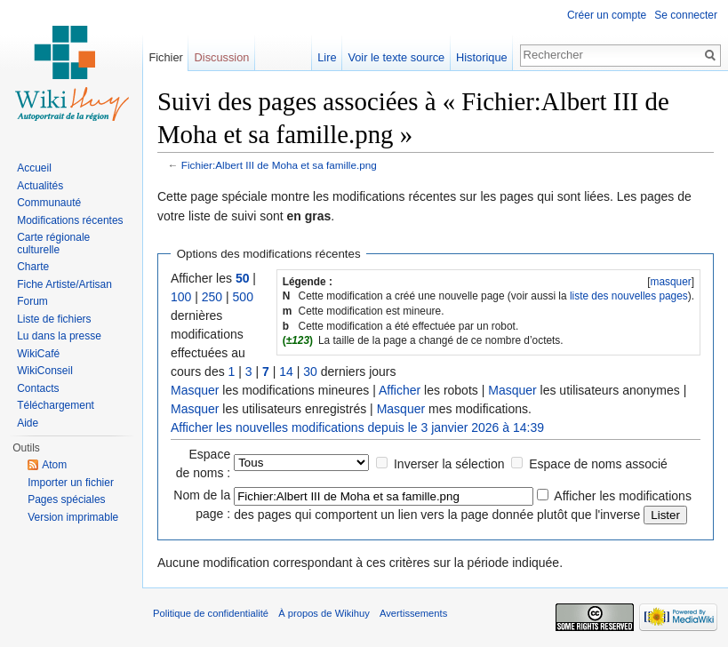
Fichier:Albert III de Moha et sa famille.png (279, 165)
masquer (670, 282)
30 (310, 371)
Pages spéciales (66, 499)
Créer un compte (606, 15)
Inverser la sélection (449, 464)
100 (181, 297)
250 (212, 297)
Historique (482, 57)
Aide (27, 423)
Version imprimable (73, 517)
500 (243, 297)
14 (286, 371)
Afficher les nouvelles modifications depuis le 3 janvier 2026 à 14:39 (357, 427)
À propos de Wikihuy (324, 613)
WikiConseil (45, 370)
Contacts (38, 388)
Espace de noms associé (598, 464)
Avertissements (413, 613)
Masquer (195, 390)
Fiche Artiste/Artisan (64, 284)
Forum (32, 301)
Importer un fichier (71, 482)
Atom (54, 465)
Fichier (165, 57)
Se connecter (685, 15)
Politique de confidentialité (210, 613)
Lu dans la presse (59, 336)
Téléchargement (55, 405)
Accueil (34, 168)
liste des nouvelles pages (629, 296)
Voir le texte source (396, 57)
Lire (326, 57)
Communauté (49, 202)
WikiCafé (38, 353)
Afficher (399, 390)
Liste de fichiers (54, 319)
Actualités (40, 186)
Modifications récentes (70, 220)
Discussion (222, 57)
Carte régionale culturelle (53, 243)
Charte (33, 266)
